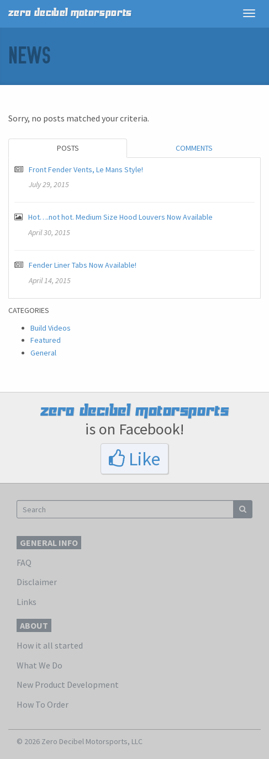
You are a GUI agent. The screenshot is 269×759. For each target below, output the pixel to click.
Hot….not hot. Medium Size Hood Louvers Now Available (120, 217)
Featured (45, 340)
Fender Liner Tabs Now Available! (82, 265)
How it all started (50, 645)
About (34, 625)
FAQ (24, 562)
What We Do (39, 665)
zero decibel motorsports (70, 12)
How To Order (42, 704)
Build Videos (50, 328)
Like (134, 458)
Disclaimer (37, 581)
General (43, 353)
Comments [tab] (194, 148)
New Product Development (68, 684)
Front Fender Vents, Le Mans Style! (86, 169)
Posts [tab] (68, 148)
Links (26, 601)
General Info (49, 542)
